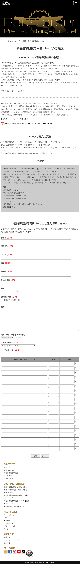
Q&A (5, 518)
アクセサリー (8, 478)
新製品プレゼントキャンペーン (15, 506)
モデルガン (8, 476)
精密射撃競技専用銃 (11, 473)
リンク (6, 529)
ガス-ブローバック (10, 470)
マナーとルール (9, 515)
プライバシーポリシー (11, 526)
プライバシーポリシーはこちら (12, 91)
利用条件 (7, 520)
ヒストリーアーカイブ (11, 540)
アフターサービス (14, 41)
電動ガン (7, 467)
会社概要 (7, 537)
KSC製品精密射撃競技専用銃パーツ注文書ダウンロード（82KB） (29, 123)
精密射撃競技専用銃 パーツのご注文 (16, 501)
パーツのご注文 (9, 498)
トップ (3, 41)
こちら (12, 207)
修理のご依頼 (8, 492)
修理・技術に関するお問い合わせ (15, 490)
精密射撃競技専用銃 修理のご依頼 (16, 495)
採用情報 (7, 543)
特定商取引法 (8, 523)
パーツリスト (8, 504)
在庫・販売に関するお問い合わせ (15, 487)
